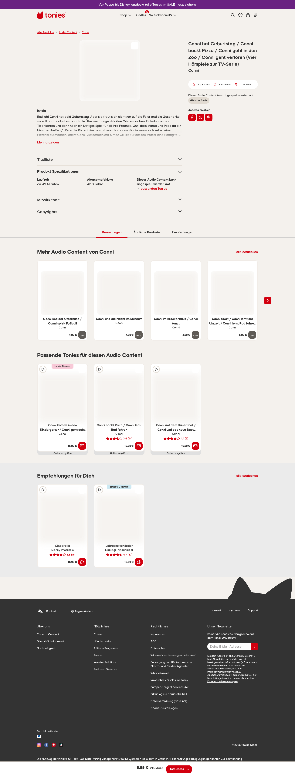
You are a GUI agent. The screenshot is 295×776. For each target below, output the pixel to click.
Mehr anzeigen (47, 142)
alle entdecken (248, 251)
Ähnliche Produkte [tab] (146, 232)
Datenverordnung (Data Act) (167, 700)
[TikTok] (60, 744)
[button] (240, 15)
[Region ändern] (81, 611)
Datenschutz (158, 648)
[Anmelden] (254, 646)
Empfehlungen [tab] (182, 232)
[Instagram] (39, 744)
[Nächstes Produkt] (267, 300)
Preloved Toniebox (104, 668)
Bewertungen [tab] (111, 232)
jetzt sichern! (184, 4)
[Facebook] (46, 744)
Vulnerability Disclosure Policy (168, 679)
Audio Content (65, 32)
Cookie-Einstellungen (163, 707)
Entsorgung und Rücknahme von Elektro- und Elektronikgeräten (175, 663)
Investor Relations (104, 661)
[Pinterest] (53, 744)
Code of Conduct (47, 634)
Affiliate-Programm (105, 648)
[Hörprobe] (43, 369)
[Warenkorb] (248, 15)
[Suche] (233, 15)
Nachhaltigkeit (45, 648)
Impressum (157, 634)
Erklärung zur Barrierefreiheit (167, 693)
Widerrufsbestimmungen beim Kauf (171, 655)
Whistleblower (159, 672)
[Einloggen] (255, 15)
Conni (82, 32)
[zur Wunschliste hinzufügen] (134, 45)
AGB (153, 641)
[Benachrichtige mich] (82, 445)
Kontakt (46, 611)
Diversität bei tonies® (49, 641)
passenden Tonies (152, 188)
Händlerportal (102, 641)
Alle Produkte (45, 32)
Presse (98, 655)
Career (98, 634)
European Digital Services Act (168, 686)
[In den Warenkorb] (82, 562)
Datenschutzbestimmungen (221, 678)
